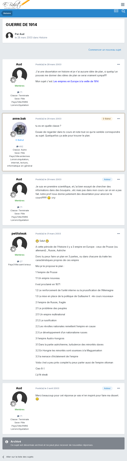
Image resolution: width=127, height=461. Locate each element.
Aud (22, 34)
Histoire (43, 37)
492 (19, 146)
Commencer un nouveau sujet (104, 49)
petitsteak (19, 233)
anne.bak (19, 118)
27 (19, 261)
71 (19, 92)
